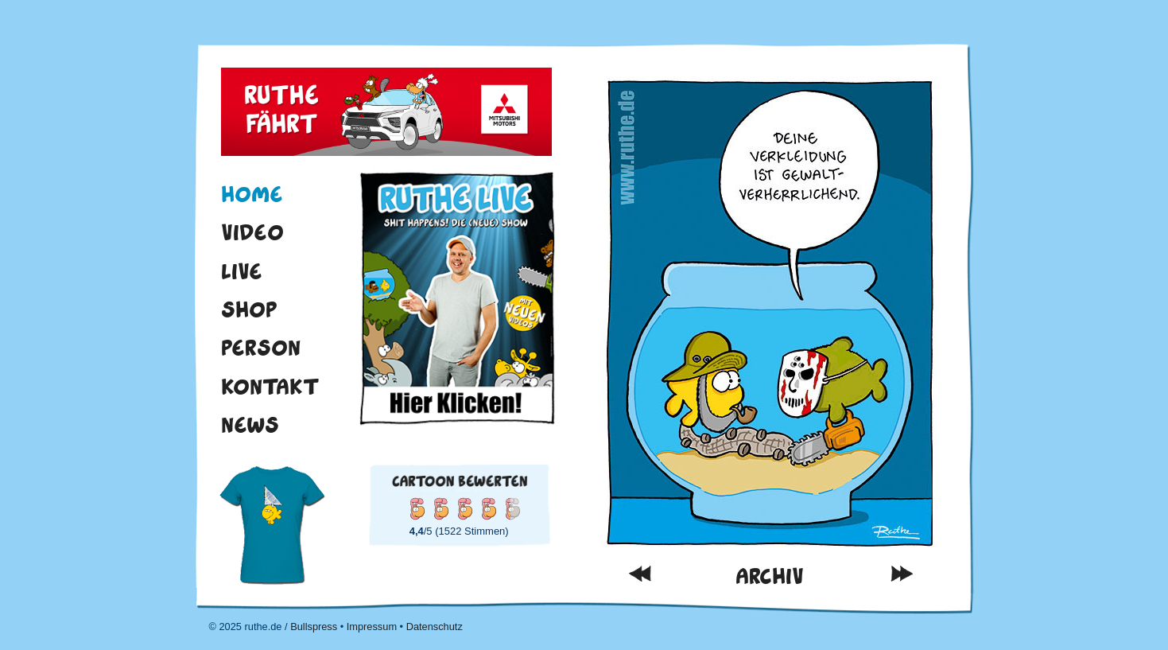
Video (252, 232)
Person (261, 347)
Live (241, 271)
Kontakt (270, 386)
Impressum (372, 626)
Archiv (769, 576)
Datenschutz (434, 626)
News (250, 425)
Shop (249, 309)
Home (252, 194)
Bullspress (313, 626)
